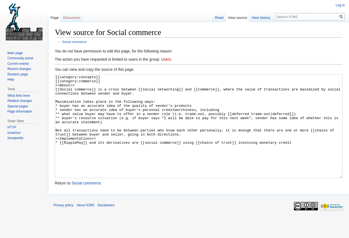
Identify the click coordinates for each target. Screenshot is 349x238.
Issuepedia (15, 138)
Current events (18, 64)
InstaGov (13, 133)
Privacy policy (63, 226)
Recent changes (19, 69)
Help (10, 79)
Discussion (71, 18)
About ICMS (85, 226)
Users (166, 59)
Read (219, 18)
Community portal (20, 58)
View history (260, 18)
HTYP (11, 127)
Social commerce (74, 41)
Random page (17, 74)
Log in (340, 5)
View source (237, 18)
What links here (18, 96)
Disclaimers (106, 226)
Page (54, 18)
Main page (15, 53)
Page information (19, 111)
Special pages (17, 106)
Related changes (19, 101)
